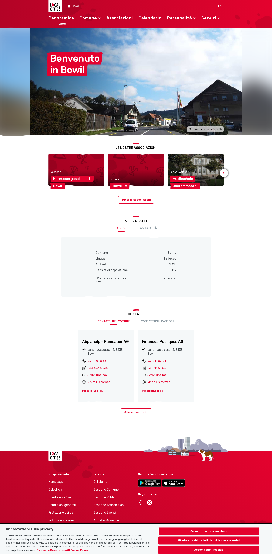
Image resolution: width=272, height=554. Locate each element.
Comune (121, 228)
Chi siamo (100, 482)
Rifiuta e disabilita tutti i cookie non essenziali (208, 544)
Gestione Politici (104, 497)
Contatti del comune (114, 321)
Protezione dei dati (61, 512)
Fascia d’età (147, 228)
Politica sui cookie (61, 520)
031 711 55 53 (156, 368)
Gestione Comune (106, 489)
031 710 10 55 (96, 361)
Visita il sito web (98, 382)
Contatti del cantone (157, 321)
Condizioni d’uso (60, 497)
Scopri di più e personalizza (208, 534)
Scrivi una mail (97, 375)
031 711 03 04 (156, 361)
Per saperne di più (92, 390)
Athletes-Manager (106, 520)
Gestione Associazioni (108, 505)
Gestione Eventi (104, 512)
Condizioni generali (62, 505)
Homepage (55, 482)
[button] (75, 6)
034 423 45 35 (97, 368)
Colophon (55, 489)
